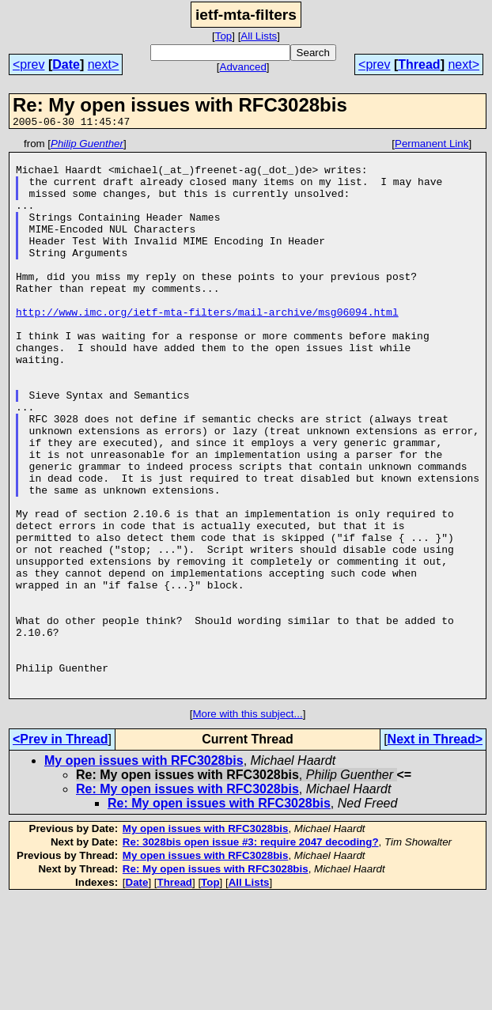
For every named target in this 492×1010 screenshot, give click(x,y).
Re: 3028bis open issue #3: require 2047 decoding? (251, 953)
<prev (28, 64)
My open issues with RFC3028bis (144, 872)
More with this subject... (247, 825)
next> (103, 64)
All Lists (258, 36)
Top (224, 36)
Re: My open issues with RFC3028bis (187, 900)
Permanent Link (431, 146)
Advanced (243, 67)
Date (66, 64)
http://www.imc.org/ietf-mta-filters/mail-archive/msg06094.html (207, 347)
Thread (419, 64)
